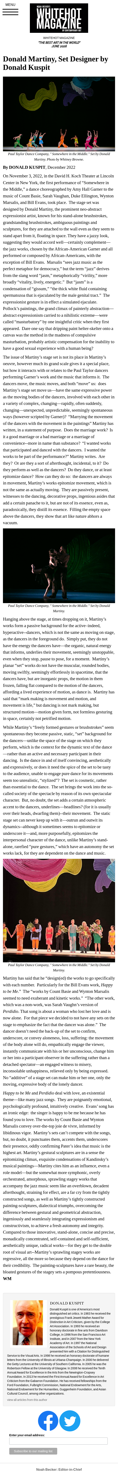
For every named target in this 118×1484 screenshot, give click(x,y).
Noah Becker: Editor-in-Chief (59, 1469)
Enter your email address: (27, 1435)
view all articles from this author (27, 1400)
